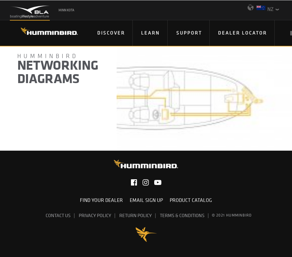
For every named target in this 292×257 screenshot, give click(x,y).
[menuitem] (111, 33)
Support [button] (189, 33)
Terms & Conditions (182, 215)
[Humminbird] (44, 33)
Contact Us (58, 215)
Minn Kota (66, 10)
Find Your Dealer (102, 200)
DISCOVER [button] (111, 33)
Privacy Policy (95, 215)
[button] (134, 184)
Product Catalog (191, 200)
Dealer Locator (242, 33)
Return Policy (135, 215)
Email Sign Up (147, 200)
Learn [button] (150, 33)
